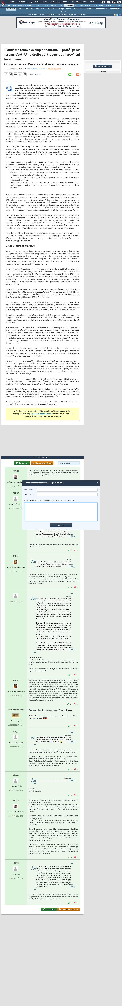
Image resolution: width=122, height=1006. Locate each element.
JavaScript (60, 9)
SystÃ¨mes (117, 6)
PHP (75, 9)
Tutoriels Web (51, 15)
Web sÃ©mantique (101, 9)
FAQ (30, 2)
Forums (11, 2)
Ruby (80, 9)
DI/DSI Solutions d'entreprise (22, 6)
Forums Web (32, 15)
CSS (37, 9)
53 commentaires (54, 69)
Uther (15, 556)
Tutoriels (21, 2)
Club (92, 2)
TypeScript (88, 9)
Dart (42, 9)
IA (42, 6)
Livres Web (73, 15)
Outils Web (82, 15)
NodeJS (68, 9)
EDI (76, 6)
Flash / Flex (50, 9)
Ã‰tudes (76, 2)
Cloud (37, 6)
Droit (84, 2)
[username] (67, 490)
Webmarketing (115, 9)
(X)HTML (64, 12)
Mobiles (108, 6)
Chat (44, 2)
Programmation (85, 6)
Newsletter (55, 2)
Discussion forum (102, 66)
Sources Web (62, 15)
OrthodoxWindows (16, 710)
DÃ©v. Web (69, 6)
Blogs (37, 2)
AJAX (19, 9)
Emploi (66, 2)
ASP (32, 9)
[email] (67, 494)
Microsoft (54, 6)
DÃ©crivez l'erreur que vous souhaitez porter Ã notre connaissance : (61, 510)
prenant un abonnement (40, 414)
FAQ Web (42, 15)
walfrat (16, 493)
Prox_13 (16, 732)
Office (101, 6)
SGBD (95, 6)
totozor (16, 775)
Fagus (16, 863)
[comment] (61, 512)
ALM (46, 6)
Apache (26, 9)
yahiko (16, 471)
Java (61, 6)
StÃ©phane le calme (37, 69)
